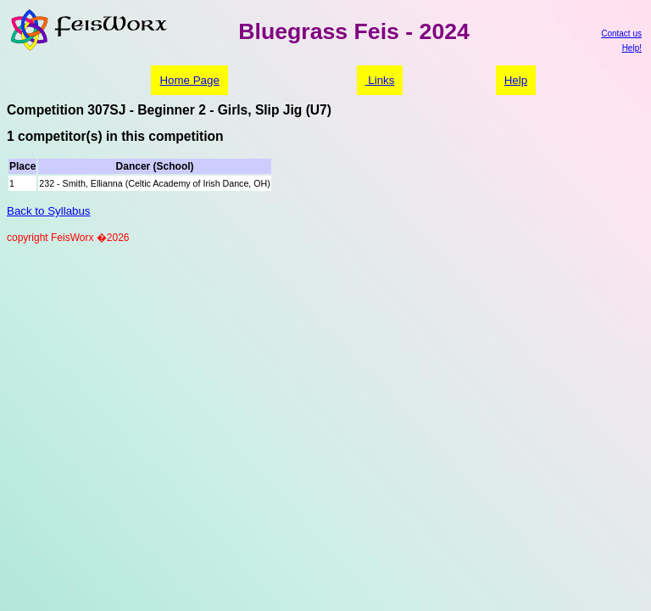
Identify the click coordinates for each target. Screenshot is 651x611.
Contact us (621, 33)
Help (515, 80)
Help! (632, 48)
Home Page (189, 80)
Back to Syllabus (49, 211)
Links (380, 80)
